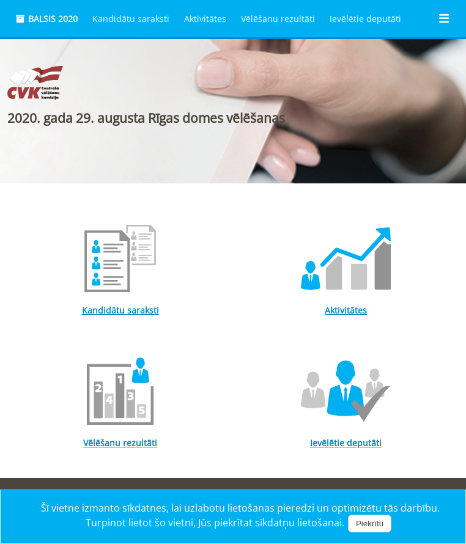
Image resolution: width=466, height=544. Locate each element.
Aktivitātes (205, 18)
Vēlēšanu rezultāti (278, 18)
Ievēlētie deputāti (365, 18)
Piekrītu (369, 523)
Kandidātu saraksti (130, 18)
